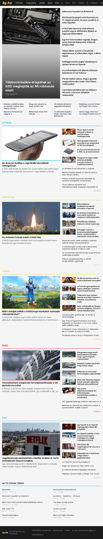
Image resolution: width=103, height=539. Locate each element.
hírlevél (81, 3)
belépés (94, 3)
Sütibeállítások (38, 535)
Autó (50, 3)
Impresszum (58, 530)
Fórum (67, 530)
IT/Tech (19, 3)
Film (57, 3)
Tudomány (31, 3)
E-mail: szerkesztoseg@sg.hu (84, 530)
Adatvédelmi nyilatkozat (41, 530)
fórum (67, 3)
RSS (74, 3)
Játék (42, 3)
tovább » (97, 191)
